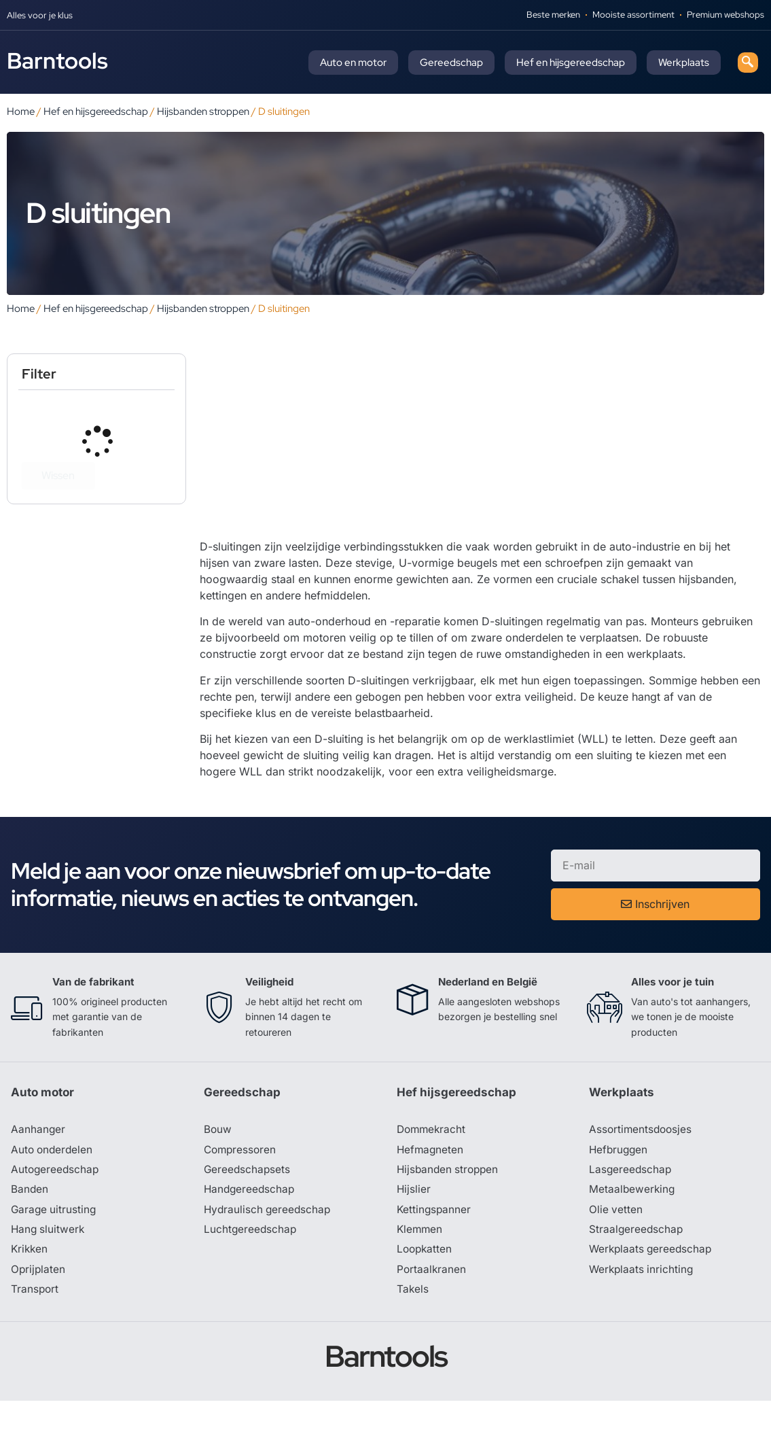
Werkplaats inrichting (642, 1299)
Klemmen (420, 1258)
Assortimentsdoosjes (642, 1157)
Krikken (30, 1279)
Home (21, 111)
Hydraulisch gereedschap (269, 1238)
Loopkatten (425, 1279)
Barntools (57, 60)
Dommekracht (433, 1157)
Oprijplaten (39, 1299)
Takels (413, 1320)
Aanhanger (38, 1157)
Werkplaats (683, 62)
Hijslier (414, 1218)
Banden (30, 1218)
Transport (35, 1320)
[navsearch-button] (748, 62)
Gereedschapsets (248, 1197)
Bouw (218, 1157)
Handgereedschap (251, 1218)
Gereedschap (451, 62)
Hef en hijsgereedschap (570, 62)
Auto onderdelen (53, 1177)
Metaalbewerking (633, 1218)
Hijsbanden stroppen (203, 111)
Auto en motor (353, 62)
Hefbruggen (619, 1177)
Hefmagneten (431, 1177)
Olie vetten (616, 1238)
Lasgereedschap (631, 1197)
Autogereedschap (56, 1197)
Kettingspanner (435, 1238)
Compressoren (241, 1177)
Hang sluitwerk (49, 1258)
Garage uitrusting (54, 1238)
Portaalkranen (432, 1299)
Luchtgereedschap (251, 1258)
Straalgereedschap (637, 1258)
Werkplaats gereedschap (652, 1279)
